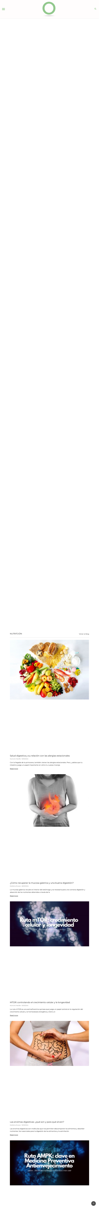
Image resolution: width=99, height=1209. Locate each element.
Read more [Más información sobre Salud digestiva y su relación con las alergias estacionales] (14, 769)
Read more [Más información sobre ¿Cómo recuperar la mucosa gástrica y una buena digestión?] (14, 896)
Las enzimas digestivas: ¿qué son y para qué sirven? (37, 1122)
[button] (3, 9)
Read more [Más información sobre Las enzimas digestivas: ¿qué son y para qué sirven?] (14, 1135)
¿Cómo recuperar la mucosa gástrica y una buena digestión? (42, 883)
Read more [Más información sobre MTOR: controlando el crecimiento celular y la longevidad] (14, 1015)
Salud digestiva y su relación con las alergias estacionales (40, 755)
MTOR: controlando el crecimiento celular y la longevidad (40, 1002)
